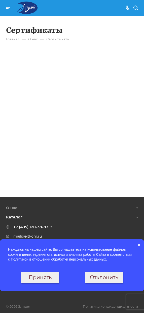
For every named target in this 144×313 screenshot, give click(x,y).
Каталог (14, 217)
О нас (11, 207)
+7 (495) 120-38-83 (30, 226)
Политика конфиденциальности (110, 306)
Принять (40, 277)
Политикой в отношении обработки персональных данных (58, 259)
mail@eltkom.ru (27, 236)
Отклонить (104, 277)
